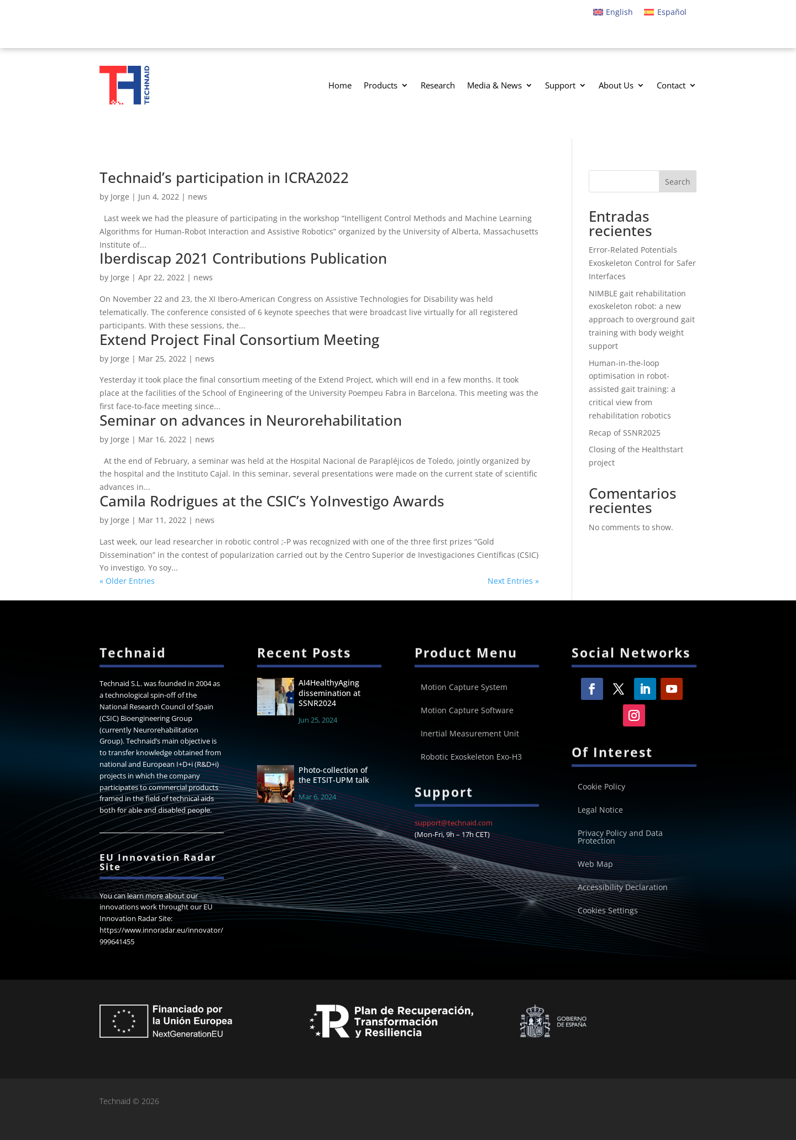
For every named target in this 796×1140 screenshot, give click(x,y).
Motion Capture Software (467, 711)
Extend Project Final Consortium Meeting (239, 339)
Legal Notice (600, 810)
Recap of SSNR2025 (625, 432)
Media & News (494, 85)
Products (380, 85)
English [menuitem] (619, 12)
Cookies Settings (608, 911)
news (197, 196)
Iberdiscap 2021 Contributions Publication (243, 258)
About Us (616, 85)
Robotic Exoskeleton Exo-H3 (471, 757)
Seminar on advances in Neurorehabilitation (251, 420)
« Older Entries (127, 581)
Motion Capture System (464, 687)
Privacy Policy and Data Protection (620, 837)
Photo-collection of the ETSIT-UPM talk (333, 775)
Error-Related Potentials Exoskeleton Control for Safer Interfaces (642, 262)
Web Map (595, 864)
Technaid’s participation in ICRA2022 (224, 177)
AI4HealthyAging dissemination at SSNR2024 (329, 692)
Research (438, 85)
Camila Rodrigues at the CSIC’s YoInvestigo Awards (272, 501)
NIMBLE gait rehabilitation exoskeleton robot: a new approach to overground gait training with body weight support (642, 319)
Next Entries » (513, 581)
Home (340, 85)
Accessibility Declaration (623, 887)
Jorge (120, 196)
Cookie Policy (601, 787)
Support (560, 85)
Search (677, 181)
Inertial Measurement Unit (470, 734)
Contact (671, 85)
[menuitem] (613, 12)
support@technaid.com (454, 823)
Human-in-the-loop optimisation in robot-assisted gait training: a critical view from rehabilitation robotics (632, 389)
